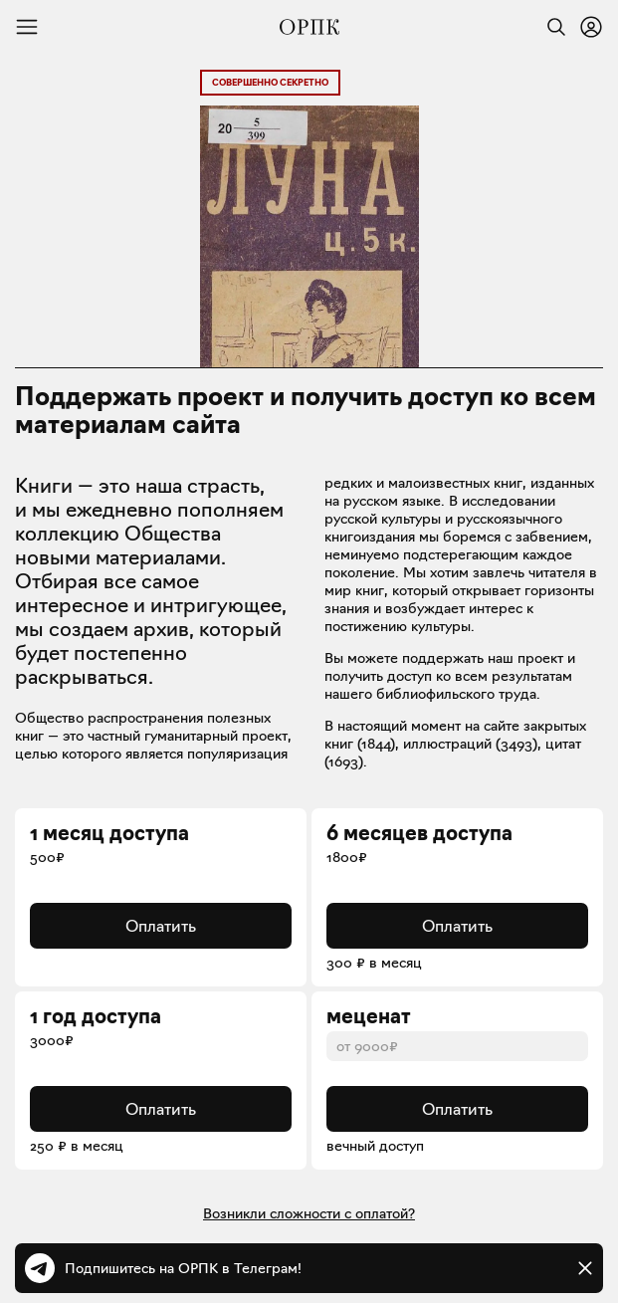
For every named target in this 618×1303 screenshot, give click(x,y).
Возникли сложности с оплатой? (309, 1213)
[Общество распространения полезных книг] (309, 27)
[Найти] (551, 27)
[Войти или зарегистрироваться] (591, 27)
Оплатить (160, 926)
